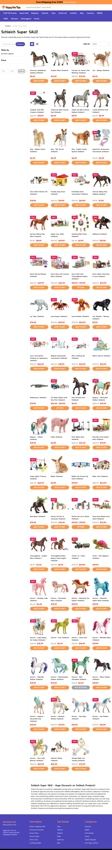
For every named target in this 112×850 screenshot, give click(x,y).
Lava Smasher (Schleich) (80, 317)
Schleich (73, 13)
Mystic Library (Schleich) (101, 356)
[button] (13, 61)
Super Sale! (24, 13)
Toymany (90, 13)
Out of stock (81, 688)
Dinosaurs (88, 827)
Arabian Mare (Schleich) (59, 71)
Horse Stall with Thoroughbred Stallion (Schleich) (80, 276)
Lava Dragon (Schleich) (59, 317)
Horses (87, 837)
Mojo (82, 13)
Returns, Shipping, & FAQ (37, 827)
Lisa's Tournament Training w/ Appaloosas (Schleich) (39, 358)
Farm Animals (89, 833)
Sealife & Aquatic (90, 840)
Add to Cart (39, 81)
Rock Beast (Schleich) (37, 517)
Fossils (36, 19)
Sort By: (86, 44)
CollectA (45, 13)
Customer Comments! (37, 830)
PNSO (6, 19)
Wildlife (87, 830)
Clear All (20, 44)
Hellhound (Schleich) (99, 234)
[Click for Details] (70, 2)
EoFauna (14, 19)
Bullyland (34, 13)
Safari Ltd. (63, 13)
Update (21, 71)
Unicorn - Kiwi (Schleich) (60, 638)
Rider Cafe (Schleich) (100, 476)
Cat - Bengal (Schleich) (100, 71)
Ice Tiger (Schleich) (37, 317)
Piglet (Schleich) (56, 437)
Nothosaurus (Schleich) (38, 398)
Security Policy (34, 837)
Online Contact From (9, 825)
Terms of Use (34, 840)
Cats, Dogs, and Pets (91, 843)
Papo (53, 13)
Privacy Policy (34, 833)
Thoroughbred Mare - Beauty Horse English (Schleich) (59, 558)
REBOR (99, 13)
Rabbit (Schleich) (57, 476)
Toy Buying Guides (35, 843)
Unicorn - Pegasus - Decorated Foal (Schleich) (37, 719)
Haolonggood (26, 19)
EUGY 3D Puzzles (10, 13)
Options (80, 288)
